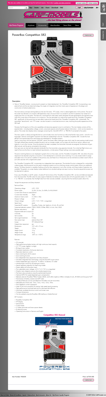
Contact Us (103, 35)
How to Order (4, 395)
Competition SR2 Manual (54, 315)
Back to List (88, 35)
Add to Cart (88, 380)
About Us (48, 395)
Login (79, 7)
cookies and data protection (62, 3)
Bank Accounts (40, 395)
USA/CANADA (89, 8)
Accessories (42, 25)
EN (97, 8)
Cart (103, 24)
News (77, 25)
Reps (30, 7)
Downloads (54, 7)
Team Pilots (67, 25)
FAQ (61, 7)
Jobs (42, 7)
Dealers (36, 7)
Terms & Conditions (15, 395)
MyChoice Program (16, 25)
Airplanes (31, 25)
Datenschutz (31, 395)
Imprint (24, 395)
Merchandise (54, 25)
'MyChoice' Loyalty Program (60, 395)
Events (47, 7)
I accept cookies (81, 3)
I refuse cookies (92, 3)
